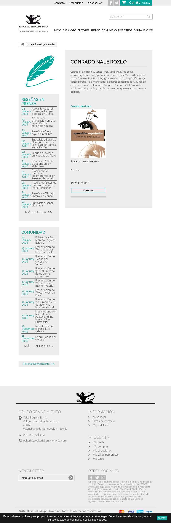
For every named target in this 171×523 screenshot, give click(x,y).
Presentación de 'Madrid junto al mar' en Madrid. (45, 283)
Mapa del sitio (101, 425)
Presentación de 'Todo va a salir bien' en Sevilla (45, 249)
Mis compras (100, 446)
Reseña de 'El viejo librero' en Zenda (43, 195)
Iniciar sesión (94, 2)
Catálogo (69, 30)
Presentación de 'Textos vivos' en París (45, 293)
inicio (57, 30)
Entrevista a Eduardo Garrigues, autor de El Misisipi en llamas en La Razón (44, 143)
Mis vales (98, 458)
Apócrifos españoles (84, 161)
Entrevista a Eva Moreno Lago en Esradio (45, 240)
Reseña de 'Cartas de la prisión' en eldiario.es (42, 164)
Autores (83, 30)
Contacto (59, 2)
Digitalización (143, 30)
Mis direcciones (102, 450)
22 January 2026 (26, 143)
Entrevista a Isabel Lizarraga (42, 204)
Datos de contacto (104, 421)
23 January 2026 (26, 111)
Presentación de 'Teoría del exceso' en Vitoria (45, 260)
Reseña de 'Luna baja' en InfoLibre (42, 133)
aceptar (162, 518)
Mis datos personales (106, 454)
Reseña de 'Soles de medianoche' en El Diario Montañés (44, 185)
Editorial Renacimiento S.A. (39, 363)
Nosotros (125, 30)
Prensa (95, 30)
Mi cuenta (98, 442)
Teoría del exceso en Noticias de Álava (44, 154)
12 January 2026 (28, 260)
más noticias (39, 212)
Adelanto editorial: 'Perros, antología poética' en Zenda (43, 111)
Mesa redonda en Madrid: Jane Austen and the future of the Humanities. (45, 316)
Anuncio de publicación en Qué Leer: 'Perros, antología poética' (43, 122)
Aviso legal (99, 417)
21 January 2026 (26, 164)
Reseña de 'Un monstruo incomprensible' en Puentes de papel (43, 174)
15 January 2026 (28, 249)
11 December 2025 (28, 338)
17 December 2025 (28, 329)
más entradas (38, 346)
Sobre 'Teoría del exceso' (45, 338)
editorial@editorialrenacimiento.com (45, 440)
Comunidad (109, 30)
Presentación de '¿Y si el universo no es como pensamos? (45, 272)
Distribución (76, 2)
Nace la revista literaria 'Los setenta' (44, 329)
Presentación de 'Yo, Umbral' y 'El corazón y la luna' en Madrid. (45, 303)
